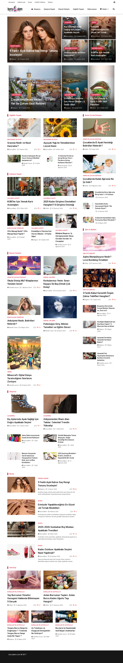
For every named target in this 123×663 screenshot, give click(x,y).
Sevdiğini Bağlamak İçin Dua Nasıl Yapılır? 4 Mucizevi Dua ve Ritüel (106, 324)
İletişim (50, 2)
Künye (30, 2)
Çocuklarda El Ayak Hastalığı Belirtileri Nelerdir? (98, 144)
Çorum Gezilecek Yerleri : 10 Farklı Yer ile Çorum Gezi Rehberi (33, 101)
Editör (46, 208)
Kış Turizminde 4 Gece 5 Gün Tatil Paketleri (98, 101)
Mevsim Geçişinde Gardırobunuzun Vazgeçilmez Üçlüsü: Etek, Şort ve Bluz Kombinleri (30, 458)
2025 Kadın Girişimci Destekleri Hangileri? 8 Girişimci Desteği (59, 203)
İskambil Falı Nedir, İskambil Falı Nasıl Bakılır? (104, 340)
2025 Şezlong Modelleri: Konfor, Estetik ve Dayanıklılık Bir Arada (67, 456)
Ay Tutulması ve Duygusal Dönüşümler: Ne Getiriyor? (41, 630)
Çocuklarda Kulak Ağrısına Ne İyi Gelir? (98, 181)
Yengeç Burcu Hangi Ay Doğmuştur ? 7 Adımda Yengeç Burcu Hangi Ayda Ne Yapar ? (17, 632)
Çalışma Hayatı (49, 9)
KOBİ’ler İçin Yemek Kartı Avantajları (100, 54)
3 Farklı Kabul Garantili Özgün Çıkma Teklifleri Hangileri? (98, 295)
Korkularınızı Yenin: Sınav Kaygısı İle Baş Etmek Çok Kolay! (56, 283)
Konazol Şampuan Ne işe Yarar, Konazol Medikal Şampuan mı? (31, 158)
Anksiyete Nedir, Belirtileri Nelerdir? (21, 322)
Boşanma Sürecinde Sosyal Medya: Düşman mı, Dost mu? (106, 308)
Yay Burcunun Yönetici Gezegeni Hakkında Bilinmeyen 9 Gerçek (23, 598)
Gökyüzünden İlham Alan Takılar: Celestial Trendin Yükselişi (56, 422)
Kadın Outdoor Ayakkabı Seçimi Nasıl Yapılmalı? (55, 551)
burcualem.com (14, 655)
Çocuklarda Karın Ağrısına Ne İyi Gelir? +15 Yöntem (105, 193)
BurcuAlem (12, 149)
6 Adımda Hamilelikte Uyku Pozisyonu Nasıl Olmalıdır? (105, 219)
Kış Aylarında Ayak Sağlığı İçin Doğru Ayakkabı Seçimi (72, 29)
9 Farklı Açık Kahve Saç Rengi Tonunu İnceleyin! (34, 52)
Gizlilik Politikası (40, 2)
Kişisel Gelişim (64, 9)
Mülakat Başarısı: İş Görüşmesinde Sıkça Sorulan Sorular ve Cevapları (64, 237)
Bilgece (34, 240)
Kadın (103, 9)
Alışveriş (35, 9)
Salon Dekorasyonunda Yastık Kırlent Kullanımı (30, 436)
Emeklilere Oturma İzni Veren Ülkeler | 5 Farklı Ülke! (74, 101)
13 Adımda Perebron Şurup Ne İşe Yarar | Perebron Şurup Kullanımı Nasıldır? (65, 159)
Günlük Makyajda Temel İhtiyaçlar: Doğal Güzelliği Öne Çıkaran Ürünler (67, 438)
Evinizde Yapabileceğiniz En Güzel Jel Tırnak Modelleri (100, 29)
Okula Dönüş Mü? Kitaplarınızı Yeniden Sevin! (22, 282)
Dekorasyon (92, 9)
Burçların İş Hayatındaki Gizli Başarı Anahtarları (65, 629)
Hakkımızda (21, 2)
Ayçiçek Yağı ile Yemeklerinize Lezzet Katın (59, 144)
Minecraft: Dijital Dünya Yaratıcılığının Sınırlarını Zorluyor (19, 378)
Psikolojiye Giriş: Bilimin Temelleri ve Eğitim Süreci (56, 326)
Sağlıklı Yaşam (78, 9)
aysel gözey (63, 165)
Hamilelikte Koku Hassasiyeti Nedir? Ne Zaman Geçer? (103, 206)
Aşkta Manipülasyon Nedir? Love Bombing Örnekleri (97, 258)
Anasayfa (11, 2)
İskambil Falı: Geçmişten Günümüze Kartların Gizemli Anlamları (105, 357)
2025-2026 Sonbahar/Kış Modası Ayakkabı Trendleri (56, 529)
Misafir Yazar (27, 163)
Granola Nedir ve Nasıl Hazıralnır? (74, 54)
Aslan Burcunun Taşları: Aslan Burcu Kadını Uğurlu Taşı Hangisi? (59, 598)
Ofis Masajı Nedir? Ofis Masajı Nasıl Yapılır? (17, 232)
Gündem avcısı (61, 244)
